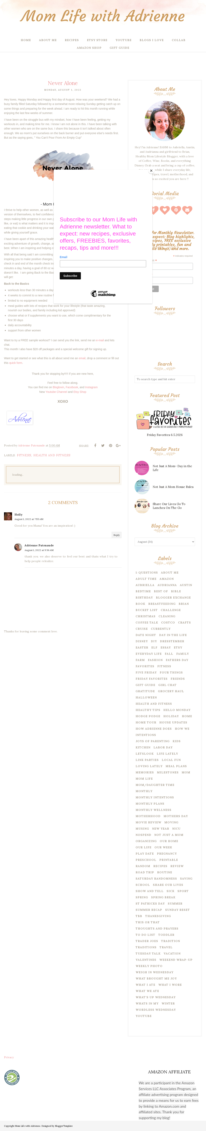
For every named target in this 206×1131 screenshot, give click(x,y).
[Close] (151, 171)
